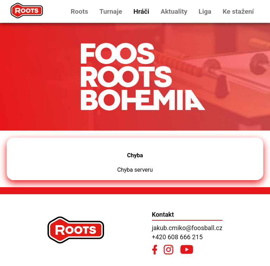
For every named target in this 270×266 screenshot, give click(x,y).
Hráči (141, 11)
